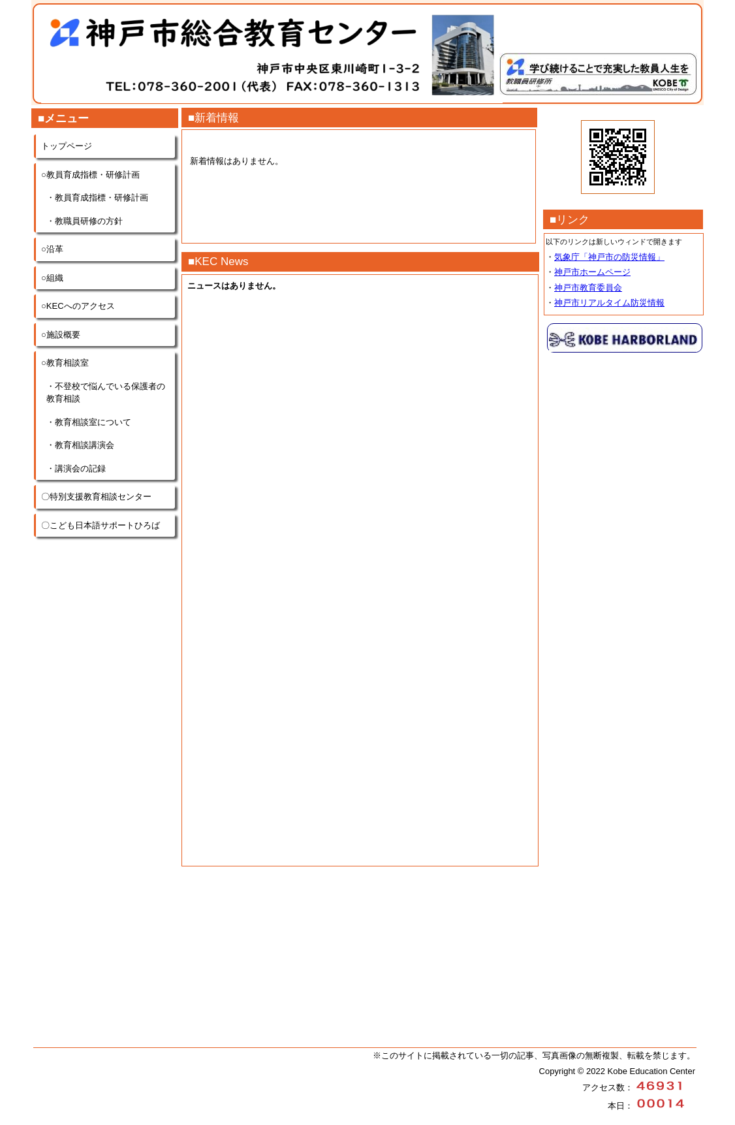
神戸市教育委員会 (588, 288)
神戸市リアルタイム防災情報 (609, 303)
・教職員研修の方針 (84, 221)
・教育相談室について (88, 422)
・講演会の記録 (76, 468)
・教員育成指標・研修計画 (97, 197)
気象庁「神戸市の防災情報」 (609, 257)
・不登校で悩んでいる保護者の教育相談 (105, 392)
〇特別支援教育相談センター (96, 496)
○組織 (52, 278)
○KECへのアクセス (78, 306)
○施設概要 (60, 335)
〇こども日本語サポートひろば (100, 525)
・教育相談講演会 (80, 445)
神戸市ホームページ (592, 272)
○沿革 (52, 249)
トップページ (66, 146)
